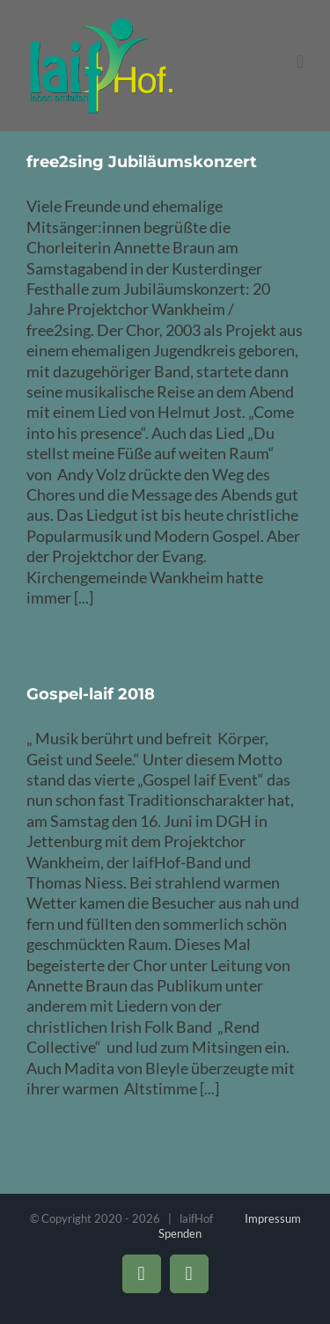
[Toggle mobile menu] (300, 62)
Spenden (180, 1233)
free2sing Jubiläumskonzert (141, 162)
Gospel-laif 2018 (90, 694)
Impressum (273, 1218)
